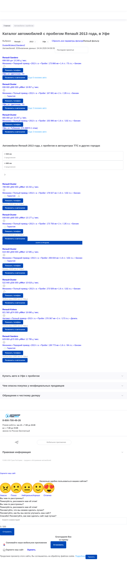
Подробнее (80, 562)
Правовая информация (16, 453)
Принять (91, 563)
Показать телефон (13, 71)
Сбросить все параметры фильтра (67, 41)
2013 (31, 42)
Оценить (31, 556)
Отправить (11, 535)
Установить (62, 550)
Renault (17, 42)
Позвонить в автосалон (15, 79)
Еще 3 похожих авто (37, 109)
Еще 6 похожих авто (37, 78)
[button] (4, 176)
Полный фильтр (91, 41)
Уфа (44, 42)
